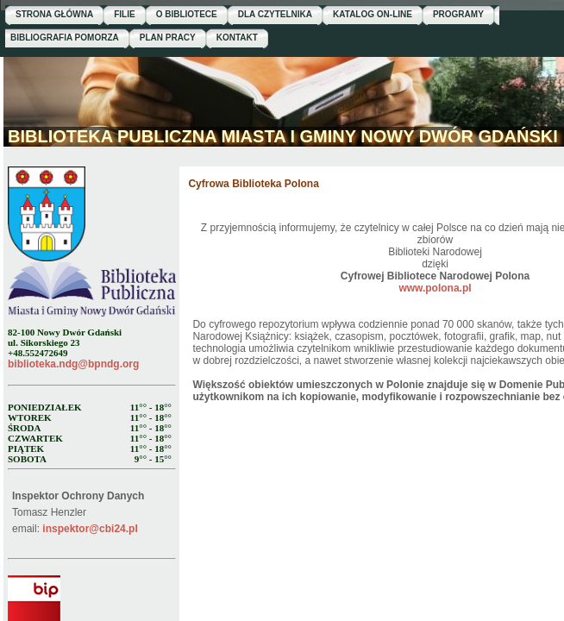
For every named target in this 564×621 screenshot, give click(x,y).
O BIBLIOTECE (186, 14)
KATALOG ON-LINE (372, 14)
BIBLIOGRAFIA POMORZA (64, 37)
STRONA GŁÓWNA (54, 14)
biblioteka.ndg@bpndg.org (73, 364)
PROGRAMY (458, 14)
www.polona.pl (434, 288)
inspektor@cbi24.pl (89, 529)
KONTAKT (237, 37)
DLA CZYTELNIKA (275, 14)
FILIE (124, 14)
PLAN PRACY (168, 37)
